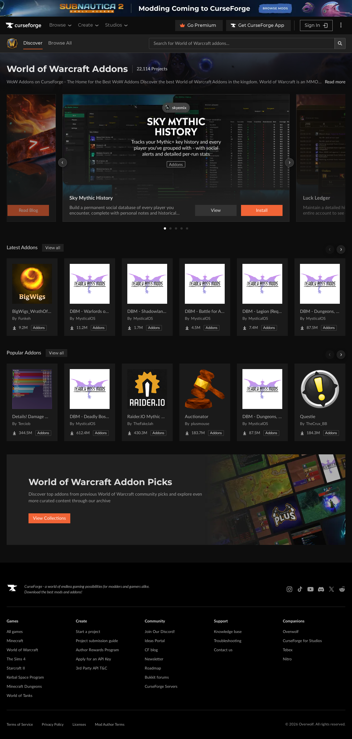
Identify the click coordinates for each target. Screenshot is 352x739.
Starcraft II (16, 668)
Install (262, 210)
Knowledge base (228, 632)
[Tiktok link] (300, 589)
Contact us (223, 650)
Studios (117, 25)
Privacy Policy (53, 725)
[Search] (340, 43)
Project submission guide (97, 641)
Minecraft (15, 641)
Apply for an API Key (93, 659)
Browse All (60, 43)
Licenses (79, 725)
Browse (61, 25)
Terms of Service (20, 725)
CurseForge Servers (161, 687)
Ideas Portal (155, 641)
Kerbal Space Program (25, 677)
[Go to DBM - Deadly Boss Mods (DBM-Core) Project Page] (89, 402)
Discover (33, 43)
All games (15, 632)
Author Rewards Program (97, 650)
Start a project (88, 632)
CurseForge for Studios (302, 641)
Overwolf (291, 632)
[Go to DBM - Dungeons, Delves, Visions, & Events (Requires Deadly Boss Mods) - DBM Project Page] (319, 297)
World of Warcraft (22, 650)
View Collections (49, 518)
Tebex (288, 650)
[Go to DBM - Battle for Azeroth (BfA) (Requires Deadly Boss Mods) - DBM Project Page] (204, 297)
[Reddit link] (342, 589)
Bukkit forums (157, 677)
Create (89, 25)
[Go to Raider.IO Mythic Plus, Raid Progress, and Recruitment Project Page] (147, 402)
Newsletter (154, 659)
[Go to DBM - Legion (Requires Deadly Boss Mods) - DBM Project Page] (262, 297)
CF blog (151, 650)
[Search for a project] (242, 43)
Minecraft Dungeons (24, 687)
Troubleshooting (227, 641)
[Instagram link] (289, 589)
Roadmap (153, 668)
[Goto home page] (24, 25)
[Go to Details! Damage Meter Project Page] (32, 402)
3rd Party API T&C (91, 668)
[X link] (331, 589)
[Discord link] (321, 589)
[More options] (340, 25)
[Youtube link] (310, 589)
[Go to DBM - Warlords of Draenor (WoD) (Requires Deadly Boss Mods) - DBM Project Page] (89, 297)
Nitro (287, 659)
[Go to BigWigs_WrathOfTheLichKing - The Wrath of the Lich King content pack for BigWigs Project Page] (32, 297)
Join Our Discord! (160, 632)
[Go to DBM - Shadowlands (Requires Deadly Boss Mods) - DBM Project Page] (147, 297)
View (216, 210)
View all (52, 247)
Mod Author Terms (110, 725)
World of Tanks (19, 696)
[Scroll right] (341, 249)
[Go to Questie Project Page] (319, 402)
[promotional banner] (176, 8)
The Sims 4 (16, 659)
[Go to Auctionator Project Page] (204, 402)
